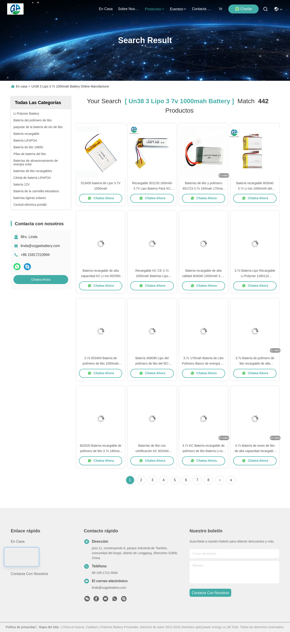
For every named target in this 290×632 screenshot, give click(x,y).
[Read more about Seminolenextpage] (220, 480)
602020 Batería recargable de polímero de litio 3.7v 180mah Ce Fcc (100, 451)
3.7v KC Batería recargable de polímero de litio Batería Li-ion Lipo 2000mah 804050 (203, 451)
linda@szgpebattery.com (40, 246)
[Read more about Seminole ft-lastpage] (231, 480)
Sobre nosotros (23, 558)
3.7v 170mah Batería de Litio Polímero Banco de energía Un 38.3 (203, 363)
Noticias (17, 566)
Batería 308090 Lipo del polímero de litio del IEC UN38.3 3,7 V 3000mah (152, 363)
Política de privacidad (20, 627)
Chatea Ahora (40, 279)
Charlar (243, 9)
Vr (220, 9)
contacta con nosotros (203, 9)
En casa (106, 9)
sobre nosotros (129, 9)
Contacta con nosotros (29, 574)
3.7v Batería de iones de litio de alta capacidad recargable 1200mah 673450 (255, 451)
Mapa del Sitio (49, 627)
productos (155, 9)
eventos (178, 9)
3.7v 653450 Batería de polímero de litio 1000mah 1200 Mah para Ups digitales (101, 363)
